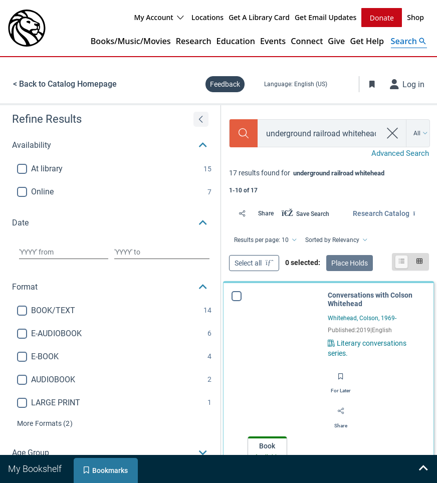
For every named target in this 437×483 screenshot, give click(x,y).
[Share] (253, 213)
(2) (45, 423)
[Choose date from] (63, 252)
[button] (110, 145)
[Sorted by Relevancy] (335, 240)
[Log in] (407, 84)
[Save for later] (341, 379)
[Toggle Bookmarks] (372, 84)
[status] (329, 180)
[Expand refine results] (200, 119)
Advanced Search (400, 153)
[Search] (244, 133)
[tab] (267, 449)
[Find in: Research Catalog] (391, 213)
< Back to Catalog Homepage (65, 84)
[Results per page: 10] (264, 240)
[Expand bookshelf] (423, 469)
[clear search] (392, 133)
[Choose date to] (161, 252)
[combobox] (319, 133)
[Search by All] (420, 133)
